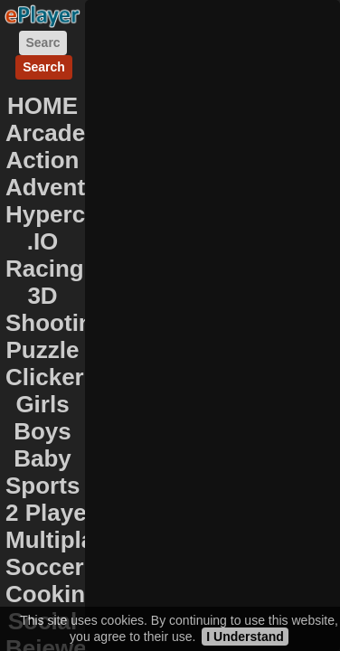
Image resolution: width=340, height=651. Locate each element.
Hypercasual (75, 214)
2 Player (50, 512)
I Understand (245, 636)
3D (42, 295)
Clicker (44, 377)
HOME (42, 105)
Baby (42, 458)
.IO (43, 241)
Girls (42, 404)
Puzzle (43, 349)
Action (43, 160)
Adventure (63, 187)
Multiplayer (67, 539)
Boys (42, 431)
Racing (44, 268)
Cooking (52, 594)
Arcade (45, 132)
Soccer (44, 566)
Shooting (56, 322)
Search (44, 67)
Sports (42, 485)
